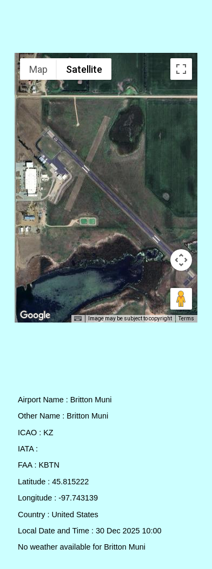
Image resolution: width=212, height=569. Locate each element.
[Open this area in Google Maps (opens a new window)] (35, 316)
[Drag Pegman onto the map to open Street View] (181, 299)
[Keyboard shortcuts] (78, 319)
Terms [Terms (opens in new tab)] (186, 318)
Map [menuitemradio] (38, 69)
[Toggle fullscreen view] (181, 69)
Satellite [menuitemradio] (84, 69)
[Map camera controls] (181, 260)
